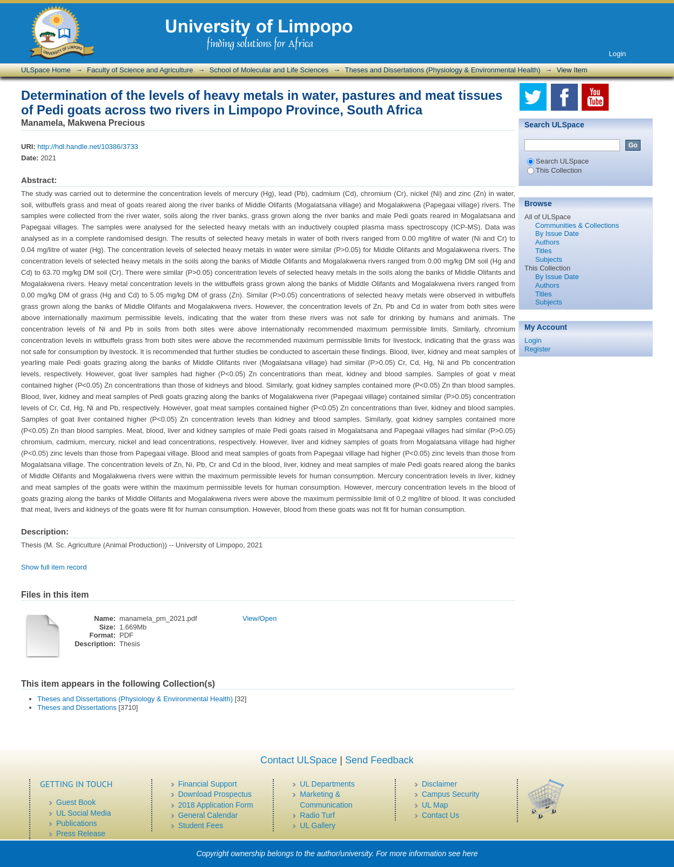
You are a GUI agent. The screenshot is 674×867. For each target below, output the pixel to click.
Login (617, 54)
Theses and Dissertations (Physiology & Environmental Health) (443, 70)
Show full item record (53, 567)
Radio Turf (317, 815)
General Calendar (208, 815)
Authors (547, 242)
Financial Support (207, 784)
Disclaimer (439, 784)
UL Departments (327, 784)
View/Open (259, 618)
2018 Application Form (215, 805)
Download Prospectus (215, 794)
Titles (543, 251)
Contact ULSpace (298, 760)
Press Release (80, 833)
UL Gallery (317, 825)
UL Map (435, 805)
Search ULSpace (558, 161)
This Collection (554, 170)
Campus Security (451, 794)
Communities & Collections (577, 225)
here (470, 853)
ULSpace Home (46, 70)
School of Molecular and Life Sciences (269, 70)
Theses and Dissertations (77, 707)
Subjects (548, 259)
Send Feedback (379, 760)
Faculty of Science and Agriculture (140, 70)
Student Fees (200, 825)
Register (537, 349)
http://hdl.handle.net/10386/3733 (87, 147)
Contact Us (440, 815)
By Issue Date (557, 233)
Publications (76, 823)
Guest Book (76, 802)
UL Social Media (83, 813)
